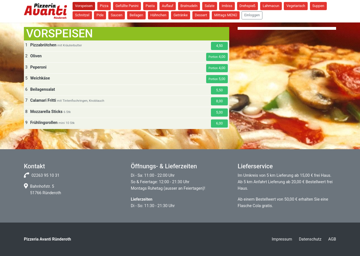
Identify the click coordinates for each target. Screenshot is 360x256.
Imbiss (227, 6)
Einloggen (252, 15)
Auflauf (167, 6)
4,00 (217, 57)
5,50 (219, 90)
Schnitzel (82, 15)
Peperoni (38, 67)
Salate (210, 6)
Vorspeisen (84, 6)
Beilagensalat (42, 89)
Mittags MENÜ (225, 15)
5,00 (217, 79)
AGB (332, 239)
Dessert (201, 15)
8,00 (219, 101)
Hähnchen (158, 15)
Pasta (150, 6)
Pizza (104, 6)
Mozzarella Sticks (46, 111)
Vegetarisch (295, 6)
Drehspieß (248, 6)
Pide (100, 15)
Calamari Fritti (43, 100)
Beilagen (136, 15)
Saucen (117, 15)
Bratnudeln (189, 6)
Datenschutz (310, 239)
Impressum (282, 239)
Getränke (181, 15)
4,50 (219, 46)
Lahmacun (271, 6)
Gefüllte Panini (127, 6)
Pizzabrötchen (43, 45)
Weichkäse (40, 78)
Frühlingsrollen (43, 122)
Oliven (36, 56)
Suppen (318, 6)
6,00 (219, 123)
